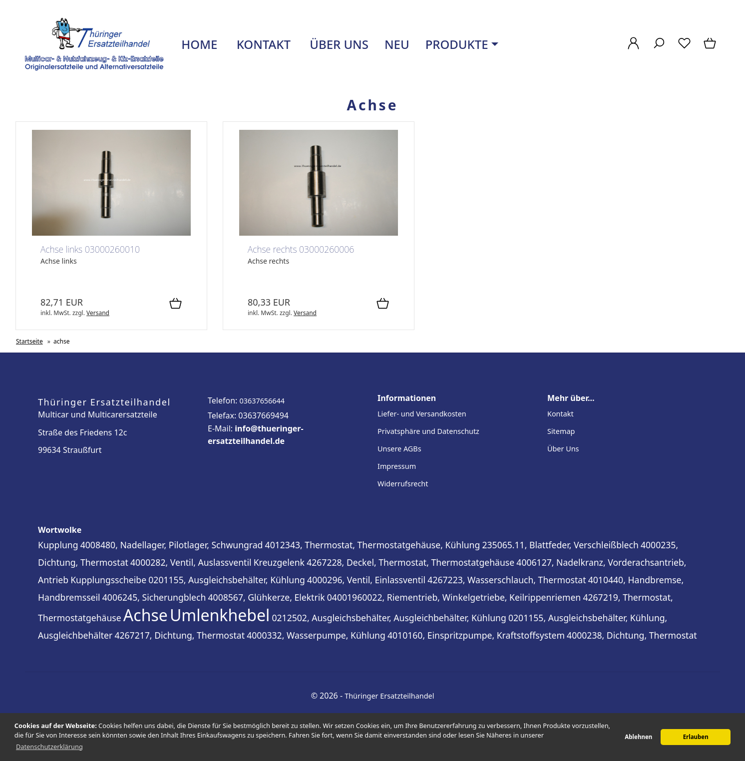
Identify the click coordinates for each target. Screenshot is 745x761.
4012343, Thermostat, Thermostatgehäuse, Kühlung (372, 545)
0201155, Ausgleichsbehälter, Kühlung (226, 580)
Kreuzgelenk (279, 562)
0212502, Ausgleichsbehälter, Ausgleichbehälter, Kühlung (389, 618)
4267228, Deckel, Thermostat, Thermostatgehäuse (410, 562)
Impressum (396, 466)
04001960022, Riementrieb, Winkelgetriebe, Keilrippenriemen (454, 597)
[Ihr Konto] (633, 48)
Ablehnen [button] (638, 737)
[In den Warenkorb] (175, 304)
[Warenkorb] (711, 48)
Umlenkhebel (220, 615)
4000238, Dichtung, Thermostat (632, 635)
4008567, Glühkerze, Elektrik (266, 597)
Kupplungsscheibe (108, 580)
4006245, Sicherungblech (154, 597)
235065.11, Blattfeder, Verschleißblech (560, 545)
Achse (145, 615)
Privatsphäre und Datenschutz (428, 431)
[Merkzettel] (684, 48)
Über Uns (563, 448)
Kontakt (262, 44)
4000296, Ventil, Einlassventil (366, 580)
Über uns (338, 44)
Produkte (456, 44)
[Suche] (659, 48)
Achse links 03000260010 (90, 249)
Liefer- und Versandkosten (421, 413)
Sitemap (561, 431)
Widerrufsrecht (402, 483)
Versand (97, 313)
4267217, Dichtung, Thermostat (179, 635)
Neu (396, 44)
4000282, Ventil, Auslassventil (190, 562)
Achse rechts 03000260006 (301, 249)
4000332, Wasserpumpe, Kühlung (316, 635)
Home (197, 44)
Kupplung (58, 545)
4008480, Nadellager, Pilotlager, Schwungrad (171, 545)
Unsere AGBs (399, 448)
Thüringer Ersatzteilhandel (389, 696)
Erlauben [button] (696, 737)
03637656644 (262, 400)
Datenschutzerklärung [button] (49, 746)
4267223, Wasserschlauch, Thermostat (506, 580)
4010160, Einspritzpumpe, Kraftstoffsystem (476, 635)
